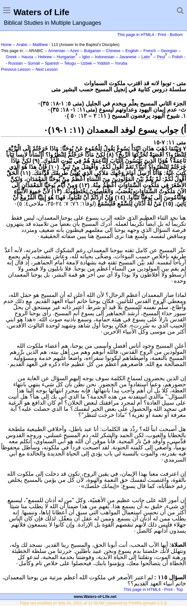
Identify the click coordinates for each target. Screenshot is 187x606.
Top (179, 589)
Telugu (70, 63)
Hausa (27, 57)
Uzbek (86, 63)
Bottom (176, 34)
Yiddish (103, 63)
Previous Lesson (16, 69)
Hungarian (66, 57)
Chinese (113, 51)
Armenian (56, 51)
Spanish (52, 63)
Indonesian (105, 57)
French (149, 51)
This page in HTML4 (135, 34)
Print (162, 34)
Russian (15, 63)
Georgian (169, 51)
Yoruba (121, 63)
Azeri (74, 51)
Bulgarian (92, 51)
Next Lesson (46, 69)
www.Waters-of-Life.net (95, 596)
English (131, 51)
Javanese (127, 57)
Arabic (22, 44)
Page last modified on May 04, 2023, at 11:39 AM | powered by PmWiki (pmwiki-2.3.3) (93, 603)
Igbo (86, 57)
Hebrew (45, 57)
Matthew (40, 44)
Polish (177, 57)
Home (6, 44)
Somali (34, 63)
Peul (161, 57)
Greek (11, 57)
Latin (145, 57)
